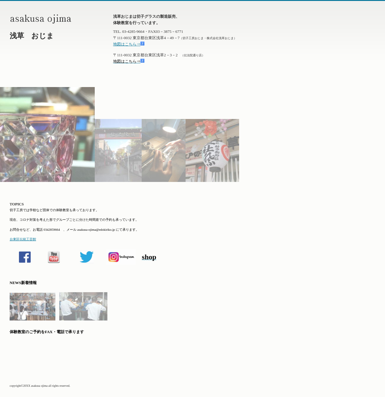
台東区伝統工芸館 (23, 239)
